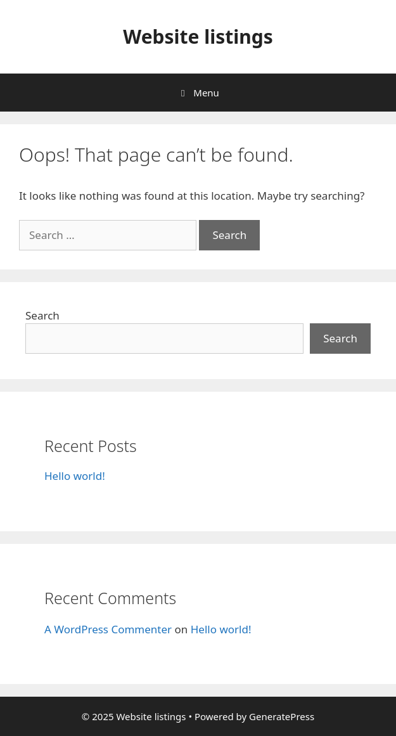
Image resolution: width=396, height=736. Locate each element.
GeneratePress (281, 716)
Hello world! (74, 475)
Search (42, 315)
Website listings (198, 36)
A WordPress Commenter (108, 629)
